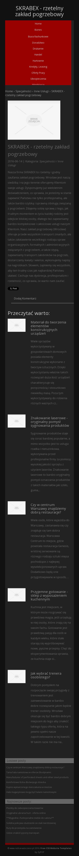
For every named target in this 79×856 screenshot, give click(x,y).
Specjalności (23, 91)
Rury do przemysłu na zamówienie (24, 827)
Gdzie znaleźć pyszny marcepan (22, 832)
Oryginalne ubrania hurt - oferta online (26, 812)
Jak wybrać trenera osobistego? (46, 675)
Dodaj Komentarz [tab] (25, 298)
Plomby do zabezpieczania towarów (24, 808)
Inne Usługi (41, 91)
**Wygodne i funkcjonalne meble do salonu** (30, 817)
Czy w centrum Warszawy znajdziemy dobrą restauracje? (48, 508)
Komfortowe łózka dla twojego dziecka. (26, 782)
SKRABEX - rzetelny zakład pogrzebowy (35, 93)
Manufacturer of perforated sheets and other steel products (37, 777)
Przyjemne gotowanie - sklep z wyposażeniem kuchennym (49, 595)
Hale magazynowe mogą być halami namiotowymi (31, 792)
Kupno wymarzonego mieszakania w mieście (29, 787)
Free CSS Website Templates (56, 848)
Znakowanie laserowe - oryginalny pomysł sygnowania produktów (50, 422)
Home (9, 91)
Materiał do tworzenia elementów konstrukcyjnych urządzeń (48, 328)
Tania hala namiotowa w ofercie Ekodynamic (28, 772)
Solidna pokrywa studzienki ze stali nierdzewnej (31, 823)
